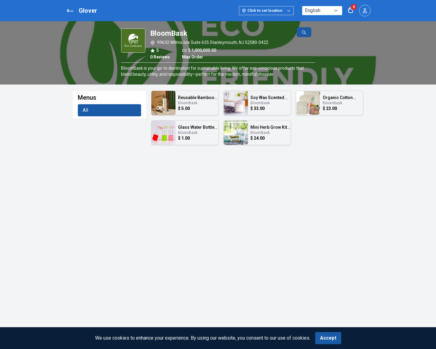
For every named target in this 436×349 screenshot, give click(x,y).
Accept (328, 338)
